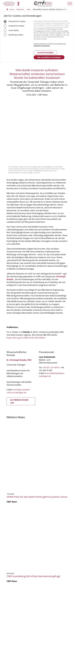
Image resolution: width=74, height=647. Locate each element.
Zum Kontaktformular (19, 561)
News (29, 9)
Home (12, 9)
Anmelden (47, 594)
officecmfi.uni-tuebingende (22, 555)
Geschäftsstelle (12, 581)
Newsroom (20, 9)
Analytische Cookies (14, 26)
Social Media (11, 30)
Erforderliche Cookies (15, 21)
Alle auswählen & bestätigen (49, 57)
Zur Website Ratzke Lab (19, 340)
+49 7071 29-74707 (50, 306)
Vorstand (10, 588)
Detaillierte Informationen (42, 46)
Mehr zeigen (37, 520)
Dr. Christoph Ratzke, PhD (19, 299)
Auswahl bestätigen (45, 52)
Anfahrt (13, 568)
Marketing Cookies (13, 34)
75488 (20, 552)
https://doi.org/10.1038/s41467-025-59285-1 (26, 276)
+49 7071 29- (13, 552)
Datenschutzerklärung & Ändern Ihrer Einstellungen (50, 44)
